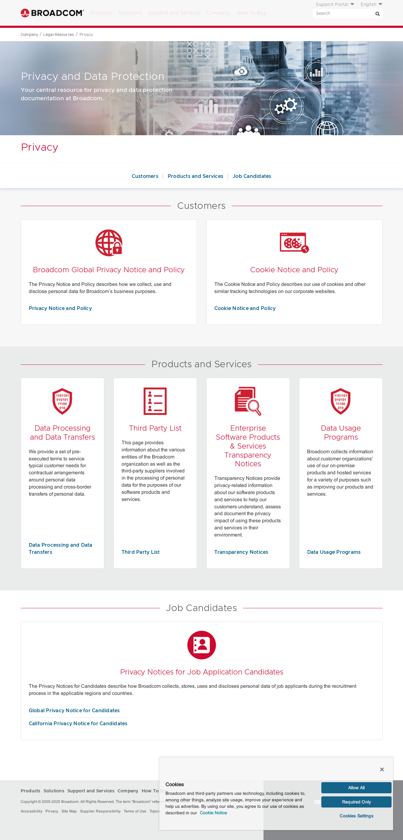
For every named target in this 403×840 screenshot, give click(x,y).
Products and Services (195, 176)
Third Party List (141, 552)
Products (101, 13)
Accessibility (31, 811)
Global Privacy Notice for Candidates (74, 710)
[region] (276, 793)
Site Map (69, 811)
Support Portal (332, 4)
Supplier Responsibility (100, 811)
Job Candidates (252, 176)
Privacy (51, 811)
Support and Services (174, 13)
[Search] (378, 13)
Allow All (356, 787)
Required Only (356, 801)
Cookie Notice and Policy (245, 308)
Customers (145, 176)
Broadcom (52, 13)
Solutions (130, 13)
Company (218, 13)
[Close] (382, 769)
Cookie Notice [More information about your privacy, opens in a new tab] (213, 812)
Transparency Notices (241, 552)
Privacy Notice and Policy (60, 308)
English (368, 4)
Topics (155, 811)
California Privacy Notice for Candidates (78, 723)
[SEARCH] (348, 13)
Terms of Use (135, 811)
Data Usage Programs (334, 552)
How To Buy (251, 13)
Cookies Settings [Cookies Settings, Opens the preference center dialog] (356, 815)
